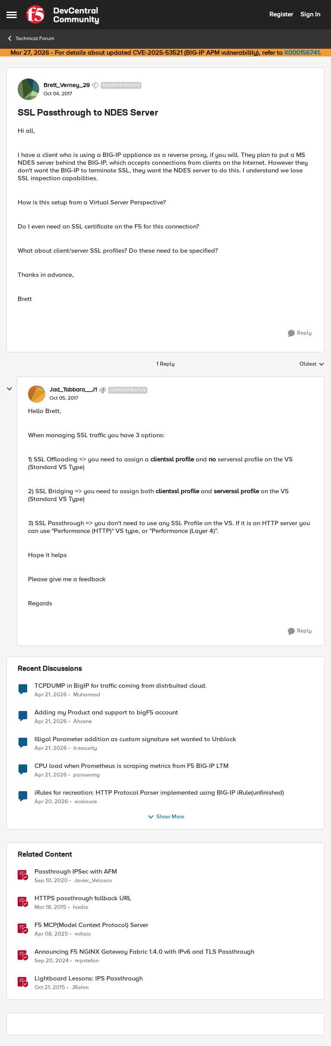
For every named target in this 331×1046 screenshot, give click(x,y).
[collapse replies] (9, 389)
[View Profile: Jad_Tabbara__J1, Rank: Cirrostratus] (36, 394)
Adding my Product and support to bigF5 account (106, 712)
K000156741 (301, 52)
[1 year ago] (51, 933)
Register (281, 14)
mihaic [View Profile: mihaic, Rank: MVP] (83, 933)
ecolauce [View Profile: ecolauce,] (86, 801)
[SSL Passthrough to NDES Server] (64, 398)
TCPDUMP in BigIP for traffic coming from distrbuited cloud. (120, 685)
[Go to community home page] (62, 14)
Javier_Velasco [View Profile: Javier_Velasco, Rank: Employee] (93, 880)
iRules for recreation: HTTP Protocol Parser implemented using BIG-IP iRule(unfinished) (159, 792)
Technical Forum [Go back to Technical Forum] (30, 38)
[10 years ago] (49, 987)
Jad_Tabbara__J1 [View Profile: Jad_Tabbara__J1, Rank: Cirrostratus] (73, 389)
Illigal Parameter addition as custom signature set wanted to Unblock (135, 739)
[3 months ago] (50, 694)
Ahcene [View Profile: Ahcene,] (82, 721)
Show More (165, 817)
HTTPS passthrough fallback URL (82, 898)
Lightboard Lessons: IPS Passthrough (88, 978)
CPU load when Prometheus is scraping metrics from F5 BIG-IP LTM (131, 766)
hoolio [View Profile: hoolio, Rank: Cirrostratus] (80, 907)
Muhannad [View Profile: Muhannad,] (86, 694)
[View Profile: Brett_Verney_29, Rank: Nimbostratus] (28, 89)
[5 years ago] (51, 880)
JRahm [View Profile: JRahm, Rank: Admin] (80, 987)
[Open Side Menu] (11, 14)
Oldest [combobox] (312, 364)
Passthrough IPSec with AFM (75, 871)
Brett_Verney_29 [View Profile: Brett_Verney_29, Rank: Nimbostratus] (67, 85)
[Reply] (299, 333)
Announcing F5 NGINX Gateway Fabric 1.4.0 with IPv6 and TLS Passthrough (144, 951)
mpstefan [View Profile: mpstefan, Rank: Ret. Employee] (87, 960)
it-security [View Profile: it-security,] (85, 748)
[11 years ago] (50, 907)
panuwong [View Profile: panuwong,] (86, 774)
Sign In (310, 14)
